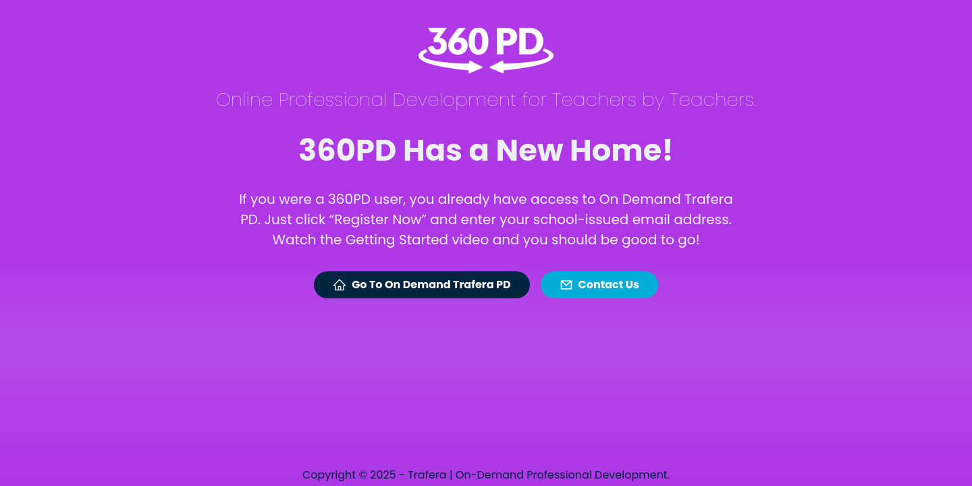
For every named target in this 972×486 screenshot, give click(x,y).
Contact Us (599, 284)
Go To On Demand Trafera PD (421, 284)
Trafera (427, 475)
